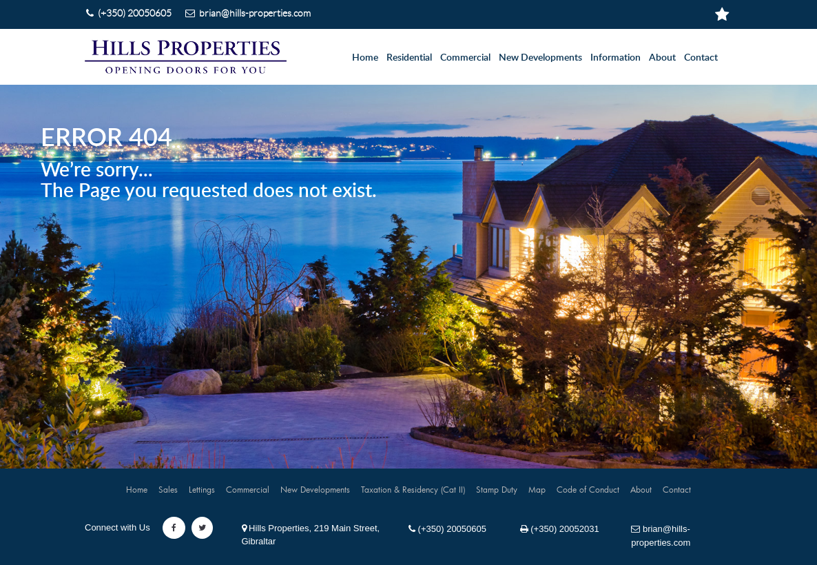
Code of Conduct (588, 489)
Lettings (202, 489)
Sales (168, 489)
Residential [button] (409, 58)
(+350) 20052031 (559, 529)
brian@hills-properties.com (660, 536)
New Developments (540, 58)
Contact (701, 58)
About (662, 58)
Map (537, 489)
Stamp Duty (496, 489)
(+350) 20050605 (447, 529)
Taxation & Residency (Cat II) (413, 489)
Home (365, 58)
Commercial (247, 489)
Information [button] (615, 58)
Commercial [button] (465, 58)
